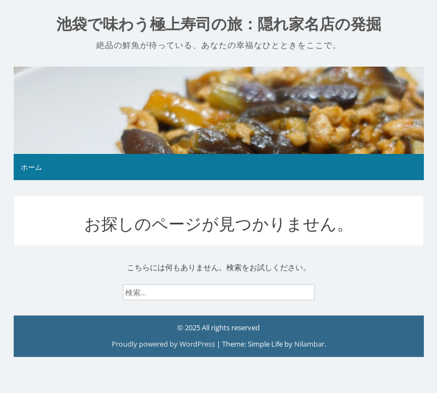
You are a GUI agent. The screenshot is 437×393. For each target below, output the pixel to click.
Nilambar (309, 344)
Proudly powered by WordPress (164, 344)
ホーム (31, 167)
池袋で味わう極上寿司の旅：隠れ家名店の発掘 (218, 24)
